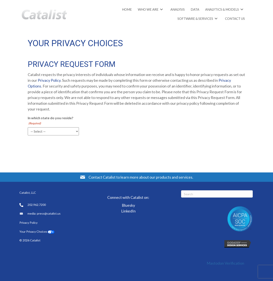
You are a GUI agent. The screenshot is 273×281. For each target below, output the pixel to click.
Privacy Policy (49, 80)
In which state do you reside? (50, 121)
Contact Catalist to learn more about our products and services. (141, 177)
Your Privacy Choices (33, 231)
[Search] (217, 194)
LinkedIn (128, 211)
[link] (127, 9)
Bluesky (128, 205)
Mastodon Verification (225, 263)
